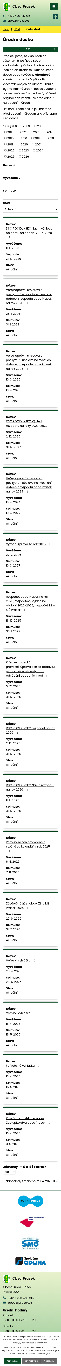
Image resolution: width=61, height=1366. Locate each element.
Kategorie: (10, 126)
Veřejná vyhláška (21, 960)
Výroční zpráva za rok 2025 (29, 544)
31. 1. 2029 (12, 324)
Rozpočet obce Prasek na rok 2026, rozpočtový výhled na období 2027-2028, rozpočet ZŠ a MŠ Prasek (30, 603)
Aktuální (12, 269)
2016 (24, 138)
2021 (38, 144)
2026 (25, 156)
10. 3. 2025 (13, 379)
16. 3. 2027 (13, 565)
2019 (10, 144)
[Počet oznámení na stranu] (9, 1172)
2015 (10, 138)
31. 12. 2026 (13, 697)
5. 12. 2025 (13, 686)
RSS (41, 49)
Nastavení (49, 1361)
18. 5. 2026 (13, 1034)
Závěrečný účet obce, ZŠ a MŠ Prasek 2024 (27, 905)
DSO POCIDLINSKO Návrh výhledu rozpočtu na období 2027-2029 (29, 232)
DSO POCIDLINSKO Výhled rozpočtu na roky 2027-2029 (30, 423)
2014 (50, 132)
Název (8, 165)
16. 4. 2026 (13, 1024)
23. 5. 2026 (13, 982)
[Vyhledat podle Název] (30, 171)
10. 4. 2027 (13, 513)
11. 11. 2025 (12, 248)
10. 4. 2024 (13, 502)
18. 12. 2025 (13, 620)
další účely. (42, 1342)
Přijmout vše (12, 1361)
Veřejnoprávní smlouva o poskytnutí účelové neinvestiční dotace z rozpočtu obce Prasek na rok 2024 (29, 484)
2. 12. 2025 (13, 436)
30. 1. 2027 (13, 631)
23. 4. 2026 (13, 971)
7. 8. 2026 (12, 872)
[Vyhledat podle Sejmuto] (30, 196)
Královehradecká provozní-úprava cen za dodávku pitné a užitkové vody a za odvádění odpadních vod (30, 669)
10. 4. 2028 (13, 390)
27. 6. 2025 (13, 919)
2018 (51, 138)
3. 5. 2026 (13, 1144)
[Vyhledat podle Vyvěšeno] (30, 184)
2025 (11, 156)
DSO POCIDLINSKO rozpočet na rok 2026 (30, 730)
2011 (10, 132)
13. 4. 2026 (13, 1076)
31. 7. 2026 (13, 929)
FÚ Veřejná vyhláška (23, 1066)
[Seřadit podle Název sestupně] (14, 165)
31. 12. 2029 (13, 259)
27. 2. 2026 (13, 555)
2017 (37, 138)
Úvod (6, 29)
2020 (24, 144)
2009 (26, 126)
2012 (23, 132)
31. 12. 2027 (13, 447)
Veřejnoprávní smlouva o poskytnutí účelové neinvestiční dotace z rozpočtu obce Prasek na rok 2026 (29, 296)
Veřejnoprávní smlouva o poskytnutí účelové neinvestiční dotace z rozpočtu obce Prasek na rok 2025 (29, 362)
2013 (36, 132)
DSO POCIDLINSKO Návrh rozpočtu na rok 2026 (30, 787)
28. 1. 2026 (13, 314)
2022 (10, 150)
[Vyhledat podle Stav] (30, 209)
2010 (40, 126)
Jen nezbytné (31, 1361)
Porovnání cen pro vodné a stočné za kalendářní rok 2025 (28, 846)
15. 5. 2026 (13, 1087)
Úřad (17, 29)
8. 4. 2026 (13, 862)
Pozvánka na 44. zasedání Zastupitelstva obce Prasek (28, 1120)
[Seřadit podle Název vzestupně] (14, 164)
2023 (25, 150)
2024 (39, 150)
